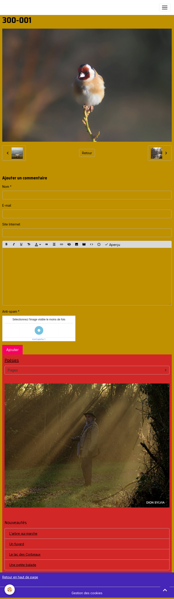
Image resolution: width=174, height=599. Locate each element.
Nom (5, 186)
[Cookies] (10, 589)
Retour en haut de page (20, 577)
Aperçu (112, 244)
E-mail (6, 205)
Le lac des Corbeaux (25, 554)
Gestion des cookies (87, 593)
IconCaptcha (38, 339)
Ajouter (12, 349)
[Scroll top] (165, 590)
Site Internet (11, 224)
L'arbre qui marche (23, 533)
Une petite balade (22, 565)
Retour (87, 153)
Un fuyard (16, 544)
